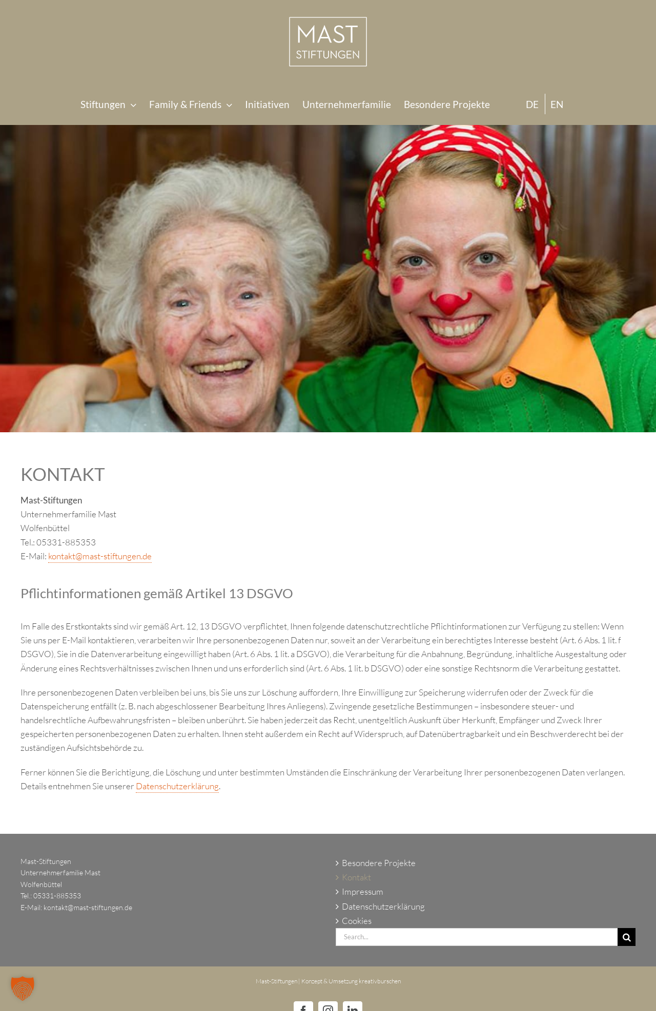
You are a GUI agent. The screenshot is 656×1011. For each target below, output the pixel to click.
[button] (22, 988)
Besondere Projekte (379, 862)
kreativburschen (380, 981)
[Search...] (477, 937)
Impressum (362, 891)
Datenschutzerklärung (177, 786)
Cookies (357, 920)
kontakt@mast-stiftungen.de (100, 556)
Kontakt (356, 877)
